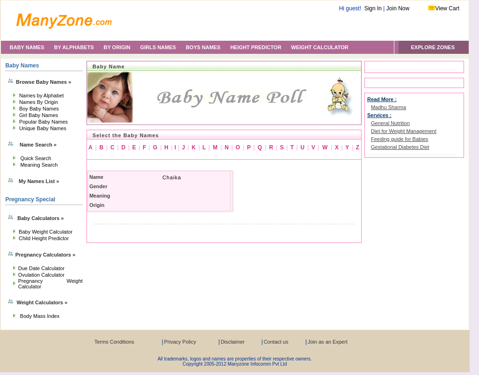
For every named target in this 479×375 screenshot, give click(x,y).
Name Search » (38, 144)
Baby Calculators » (40, 218)
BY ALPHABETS (74, 47)
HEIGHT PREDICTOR (255, 47)
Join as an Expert (328, 342)
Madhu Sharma (388, 107)
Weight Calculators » (42, 302)
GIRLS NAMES (158, 47)
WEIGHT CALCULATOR (319, 47)
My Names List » (39, 181)
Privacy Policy (180, 342)
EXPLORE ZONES (433, 47)
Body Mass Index (39, 316)
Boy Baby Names (39, 108)
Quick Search (35, 158)
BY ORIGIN (116, 47)
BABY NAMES (27, 47)
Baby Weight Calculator (46, 232)
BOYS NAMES (203, 47)
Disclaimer (233, 342)
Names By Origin (38, 102)
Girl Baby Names (38, 115)
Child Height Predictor (44, 238)
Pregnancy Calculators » (45, 254)
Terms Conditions (114, 342)
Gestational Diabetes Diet (400, 147)
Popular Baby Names (43, 122)
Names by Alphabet (41, 95)
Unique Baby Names (42, 128)
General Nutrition (390, 123)
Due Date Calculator (41, 268)
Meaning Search (39, 165)
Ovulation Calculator (41, 275)
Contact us (276, 342)
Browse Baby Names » (43, 82)
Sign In (373, 8)
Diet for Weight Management (403, 131)
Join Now (397, 8)
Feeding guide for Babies (399, 139)
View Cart (447, 8)
